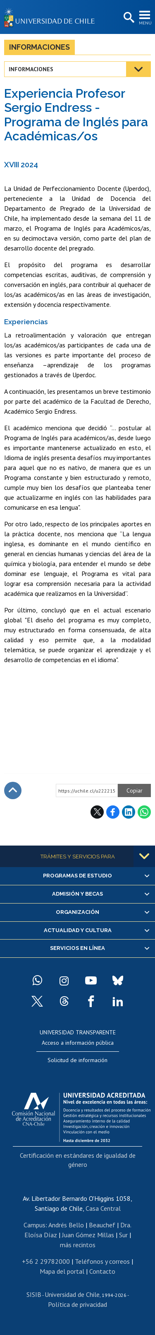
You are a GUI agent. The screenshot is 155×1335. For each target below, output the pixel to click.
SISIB (33, 1294)
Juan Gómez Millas (88, 1235)
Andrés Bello (66, 1225)
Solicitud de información (77, 1060)
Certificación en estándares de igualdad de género (78, 1160)
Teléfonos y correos (102, 1261)
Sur (123, 1235)
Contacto (102, 1271)
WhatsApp (144, 812)
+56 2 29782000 (46, 1261)
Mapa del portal (62, 1271)
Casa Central (103, 1208)
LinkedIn (128, 812)
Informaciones (39, 47)
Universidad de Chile (72, 1294)
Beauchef (102, 1225)
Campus (34, 1225)
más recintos (77, 1245)
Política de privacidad (77, 1304)
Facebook (112, 812)
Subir (12, 790)
